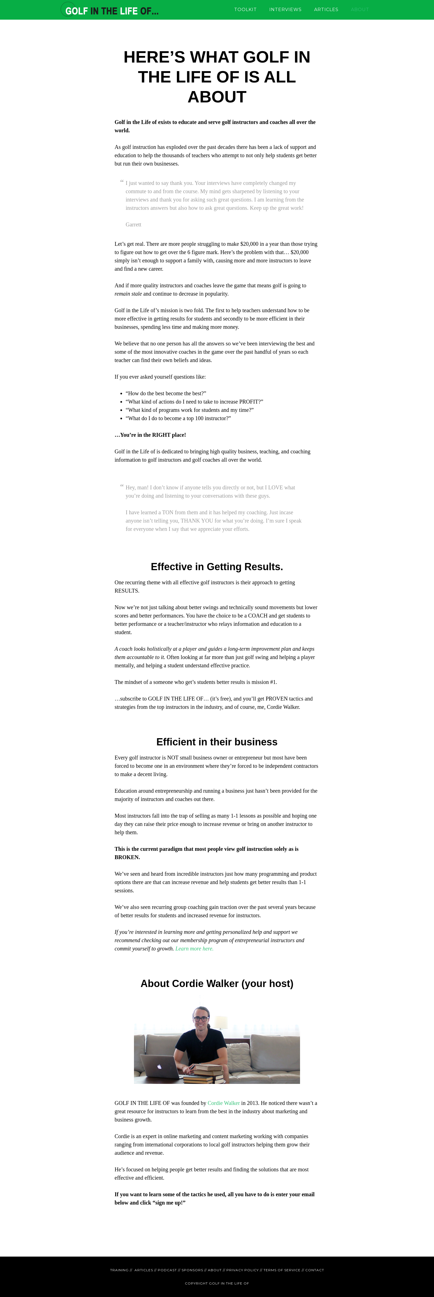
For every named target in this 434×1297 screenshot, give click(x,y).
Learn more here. (194, 948)
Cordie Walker (224, 1103)
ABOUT (215, 1270)
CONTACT (314, 1270)
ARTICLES (144, 1270)
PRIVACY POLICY (242, 1270)
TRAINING (119, 1270)
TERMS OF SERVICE (282, 1270)
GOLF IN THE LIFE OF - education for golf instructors (109, 9)
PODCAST (167, 1270)
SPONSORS (192, 1270)
